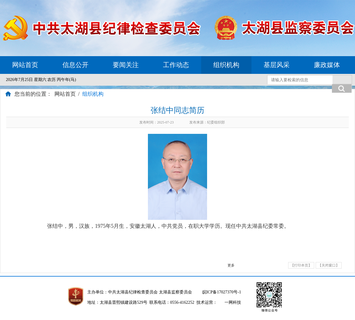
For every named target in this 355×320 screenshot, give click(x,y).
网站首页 (25, 65)
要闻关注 (126, 65)
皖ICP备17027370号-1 (221, 292)
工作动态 (176, 65)
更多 (231, 265)
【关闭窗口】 (328, 265)
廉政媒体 (327, 65)
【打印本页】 (301, 265)
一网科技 (233, 302)
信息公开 (75, 65)
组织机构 (226, 65)
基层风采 (277, 65)
